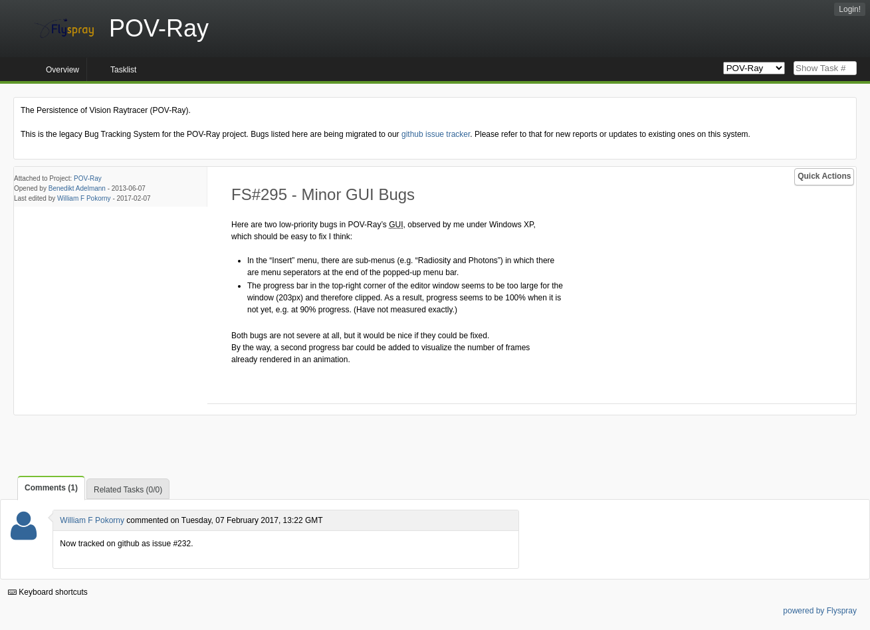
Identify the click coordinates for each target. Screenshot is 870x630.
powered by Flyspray (820, 610)
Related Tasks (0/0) (128, 489)
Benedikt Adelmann (77, 188)
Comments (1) (51, 487)
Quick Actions (824, 176)
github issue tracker (435, 134)
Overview (62, 69)
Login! (850, 9)
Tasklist (123, 69)
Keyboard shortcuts (48, 592)
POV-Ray (88, 178)
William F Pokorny (84, 198)
